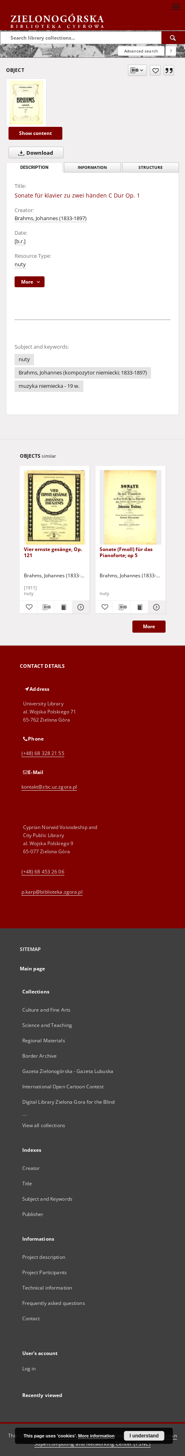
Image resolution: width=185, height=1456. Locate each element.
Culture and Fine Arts (46, 1009)
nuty (20, 264)
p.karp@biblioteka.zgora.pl (52, 891)
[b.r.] (20, 241)
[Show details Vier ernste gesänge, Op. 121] (79, 607)
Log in (29, 1368)
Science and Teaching (47, 1025)
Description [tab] (34, 167)
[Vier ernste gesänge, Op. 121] (54, 507)
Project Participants (44, 1272)
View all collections (43, 1125)
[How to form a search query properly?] (171, 51)
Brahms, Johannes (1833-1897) (51, 218)
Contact (31, 1318)
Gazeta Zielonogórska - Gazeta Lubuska (67, 1071)
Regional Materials (43, 1040)
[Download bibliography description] (45, 607)
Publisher (33, 1214)
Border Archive (39, 1055)
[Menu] (175, 6)
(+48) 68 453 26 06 (42, 871)
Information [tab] (92, 167)
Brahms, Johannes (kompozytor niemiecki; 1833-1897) (83, 372)
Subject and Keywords (47, 1198)
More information (96, 1435)
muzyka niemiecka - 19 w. (49, 386)
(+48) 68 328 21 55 (42, 753)
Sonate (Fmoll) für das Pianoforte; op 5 (126, 552)
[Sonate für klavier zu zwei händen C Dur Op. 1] (26, 102)
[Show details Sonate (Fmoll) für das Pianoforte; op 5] (155, 607)
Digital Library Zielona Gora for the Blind (68, 1101)
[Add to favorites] (155, 70)
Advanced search (141, 51)
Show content (35, 133)
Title (27, 1183)
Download (34, 153)
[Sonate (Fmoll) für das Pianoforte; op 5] (130, 507)
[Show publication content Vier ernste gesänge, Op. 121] (63, 607)
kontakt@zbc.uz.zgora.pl (49, 786)
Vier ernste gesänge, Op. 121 (53, 552)
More (149, 626)
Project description (43, 1257)
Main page (32, 968)
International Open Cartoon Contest (63, 1086)
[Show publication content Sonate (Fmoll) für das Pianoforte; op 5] (139, 607)
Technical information (47, 1287)
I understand (144, 1436)
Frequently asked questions (53, 1303)
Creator (31, 1168)
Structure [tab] (150, 167)
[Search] (173, 37)
